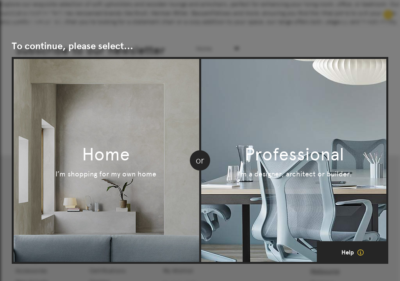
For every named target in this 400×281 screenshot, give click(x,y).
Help (352, 252)
